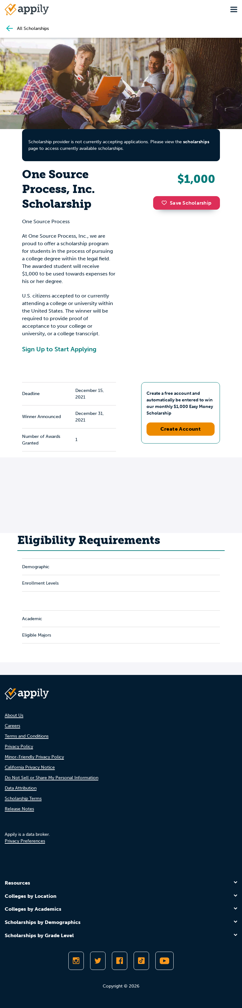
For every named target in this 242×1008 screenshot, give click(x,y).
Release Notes (19, 809)
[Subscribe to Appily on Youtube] (164, 961)
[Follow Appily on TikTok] (141, 961)
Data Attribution (21, 788)
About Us (14, 715)
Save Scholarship (186, 203)
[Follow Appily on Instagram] (76, 961)
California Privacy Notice (30, 767)
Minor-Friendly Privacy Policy (34, 757)
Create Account (180, 429)
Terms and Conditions (27, 736)
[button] (166, 202)
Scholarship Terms (23, 798)
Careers (12, 725)
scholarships (196, 141)
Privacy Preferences (25, 841)
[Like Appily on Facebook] (119, 961)
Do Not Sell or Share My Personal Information (51, 777)
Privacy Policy (19, 746)
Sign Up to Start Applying (59, 349)
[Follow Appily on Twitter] (98, 961)
